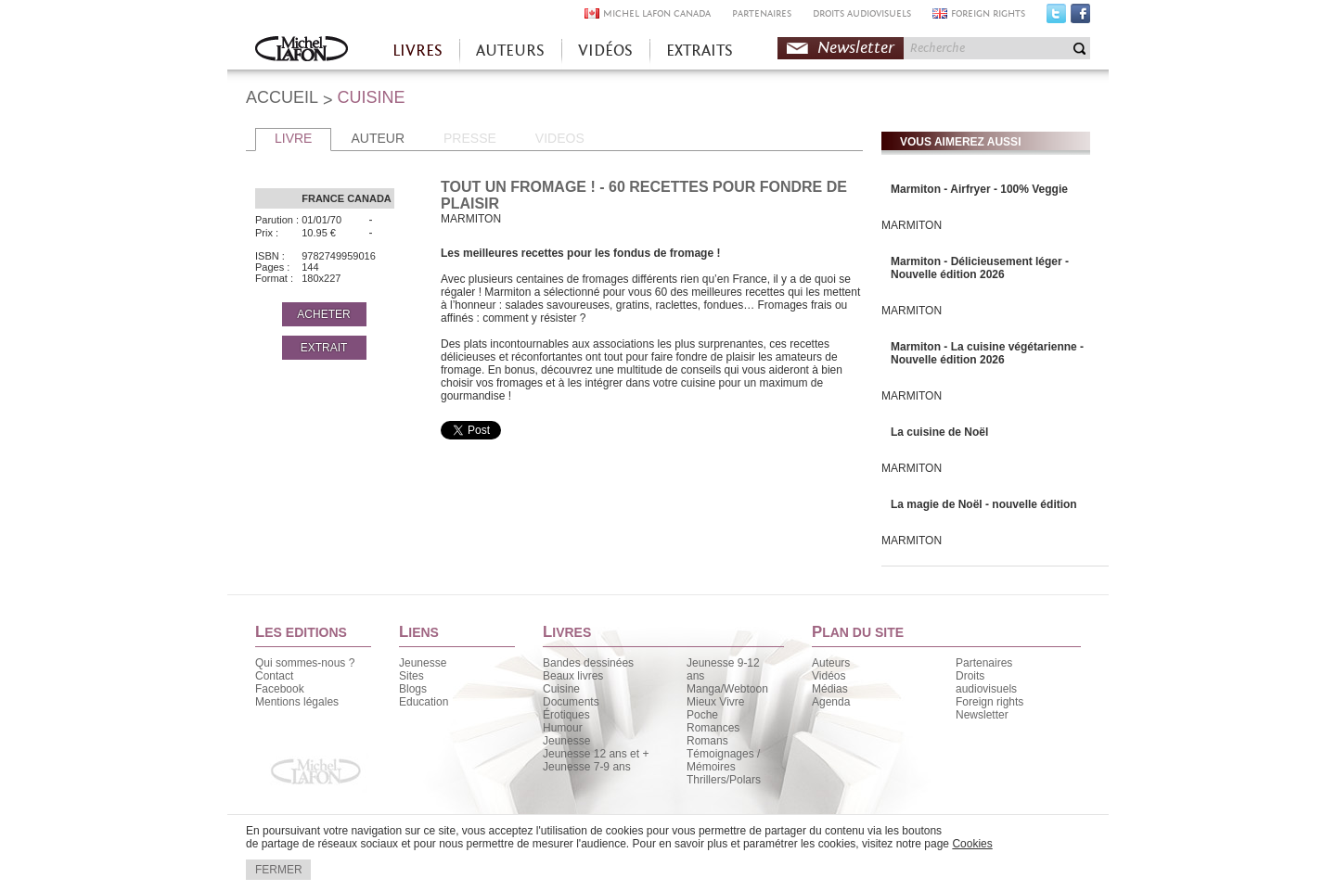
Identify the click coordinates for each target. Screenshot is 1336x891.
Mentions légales (297, 701)
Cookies (972, 843)
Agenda (831, 701)
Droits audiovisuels (986, 682)
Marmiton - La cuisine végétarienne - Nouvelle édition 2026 (987, 353)
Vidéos (828, 675)
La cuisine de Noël (939, 432)
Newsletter (855, 47)
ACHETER (323, 314)
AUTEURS (510, 50)
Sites (411, 675)
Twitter (1056, 18)
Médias (830, 688)
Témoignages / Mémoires (723, 760)
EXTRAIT (324, 347)
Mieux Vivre (715, 701)
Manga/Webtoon (727, 688)
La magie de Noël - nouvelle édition (984, 504)
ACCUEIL (282, 97)
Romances (713, 727)
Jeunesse (422, 662)
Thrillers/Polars (724, 779)
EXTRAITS (699, 50)
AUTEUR (378, 138)
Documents (571, 701)
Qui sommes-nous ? (304, 662)
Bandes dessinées (588, 662)
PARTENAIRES (761, 13)
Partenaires (984, 662)
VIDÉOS (605, 50)
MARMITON (911, 225)
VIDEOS (559, 138)
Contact (274, 675)
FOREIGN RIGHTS (988, 13)
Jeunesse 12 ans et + (596, 753)
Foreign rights (989, 701)
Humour (563, 727)
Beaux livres (573, 675)
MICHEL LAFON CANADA (657, 13)
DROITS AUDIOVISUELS (862, 13)
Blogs (413, 688)
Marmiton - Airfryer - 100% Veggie (979, 189)
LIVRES (417, 50)
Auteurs (831, 662)
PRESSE (469, 138)
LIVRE (293, 138)
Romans (707, 740)
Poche (702, 714)
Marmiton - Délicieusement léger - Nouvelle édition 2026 (980, 268)
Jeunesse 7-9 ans (587, 766)
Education (423, 701)
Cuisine (561, 688)
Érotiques (566, 714)
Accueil (301, 50)
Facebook (1080, 18)
